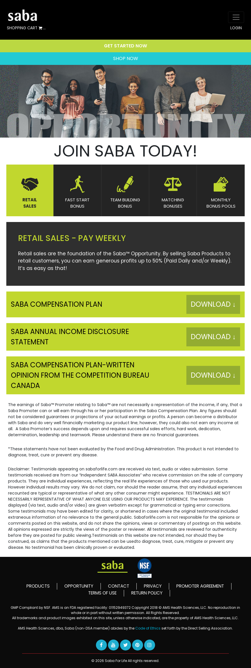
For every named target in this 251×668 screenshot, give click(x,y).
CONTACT (118, 586)
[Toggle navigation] (236, 17)
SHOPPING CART (26, 28)
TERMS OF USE (102, 593)
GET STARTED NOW (125, 46)
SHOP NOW (125, 58)
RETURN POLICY (147, 593)
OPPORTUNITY (78, 586)
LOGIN (236, 28)
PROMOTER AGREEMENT (200, 586)
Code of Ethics (148, 628)
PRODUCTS (38, 586)
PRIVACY (153, 586)
